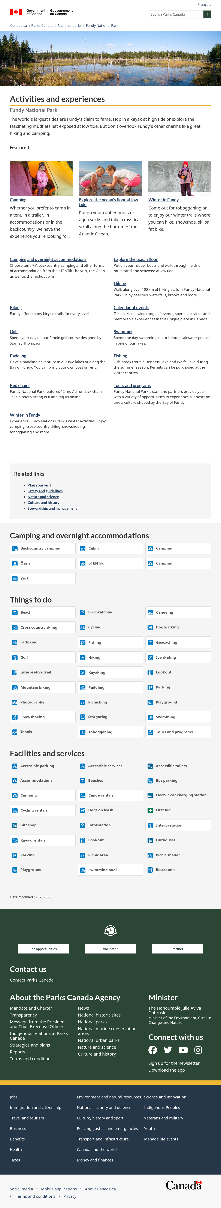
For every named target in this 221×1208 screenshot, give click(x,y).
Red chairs (20, 385)
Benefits (17, 1139)
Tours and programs (132, 385)
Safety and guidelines (45, 491)
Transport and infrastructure (103, 1139)
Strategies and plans (30, 1045)
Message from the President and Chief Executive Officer (38, 1024)
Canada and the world (97, 1149)
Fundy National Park (102, 25)
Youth (149, 1128)
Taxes (15, 1160)
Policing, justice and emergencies (107, 1128)
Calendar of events (131, 307)
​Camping (18, 199)
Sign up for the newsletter (174, 1063)
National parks (70, 25)
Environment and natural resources (109, 1097)
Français (204, 4)
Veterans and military (163, 1118)
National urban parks (99, 1040)
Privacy (69, 1196)
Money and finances (95, 1160)
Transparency (23, 1015)
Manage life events (161, 1139)
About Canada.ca (100, 1188)
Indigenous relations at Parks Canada (39, 1035)
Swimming (123, 331)
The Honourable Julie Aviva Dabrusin (179, 1015)
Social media (21, 1188)
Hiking (120, 283)
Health (16, 1149)
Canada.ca (18, 25)
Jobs (14, 1097)
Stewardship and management (52, 508)
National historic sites (99, 1015)
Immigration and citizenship (35, 1107)
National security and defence (104, 1107)
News (83, 1008)
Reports (17, 1052)
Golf (14, 331)
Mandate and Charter (31, 1008)
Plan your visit (39, 485)
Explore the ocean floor (136, 259)
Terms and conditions (31, 1059)
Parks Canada (42, 25)
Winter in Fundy (163, 199)
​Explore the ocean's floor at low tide (108, 202)
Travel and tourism (27, 1118)
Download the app (166, 1070)
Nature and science (43, 496)
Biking (16, 307)
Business (18, 1128)
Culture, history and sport (100, 1118)
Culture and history (44, 502)
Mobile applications (59, 1188)
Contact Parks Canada (32, 980)
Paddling (18, 355)
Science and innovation (165, 1097)
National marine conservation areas (107, 1031)
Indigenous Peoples (162, 1107)
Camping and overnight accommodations (48, 259)
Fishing (120, 355)
